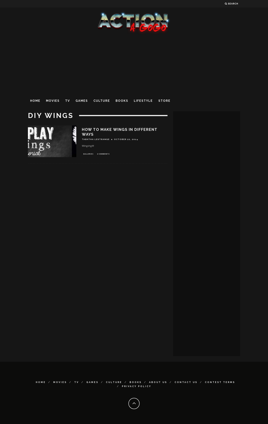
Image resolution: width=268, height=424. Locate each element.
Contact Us (186, 382)
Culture (101, 101)
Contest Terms (220, 382)
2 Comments (103, 154)
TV (67, 101)
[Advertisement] (134, 65)
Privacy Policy (136, 386)
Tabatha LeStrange (96, 139)
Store (164, 101)
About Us (158, 382)
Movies (53, 101)
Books (122, 101)
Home (35, 101)
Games (82, 101)
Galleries (88, 154)
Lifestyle (143, 101)
